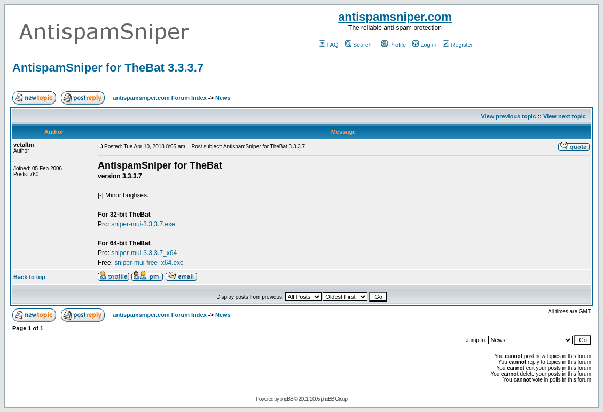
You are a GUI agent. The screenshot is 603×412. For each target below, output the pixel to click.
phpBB (286, 399)
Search (358, 45)
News (223, 97)
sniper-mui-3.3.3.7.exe (143, 224)
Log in (424, 45)
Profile (393, 45)
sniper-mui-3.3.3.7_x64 (144, 253)
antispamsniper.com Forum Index (159, 97)
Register (458, 45)
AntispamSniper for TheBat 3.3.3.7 (107, 67)
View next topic (564, 116)
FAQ (329, 45)
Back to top (29, 277)
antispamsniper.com (395, 16)
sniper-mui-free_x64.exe (148, 262)
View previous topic (508, 116)
